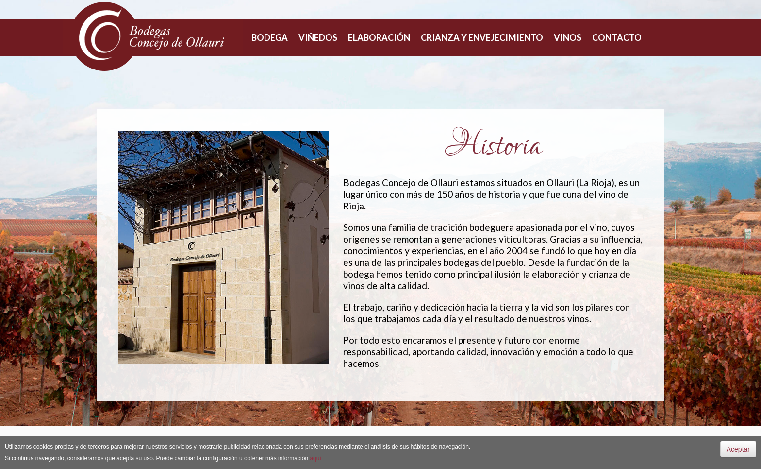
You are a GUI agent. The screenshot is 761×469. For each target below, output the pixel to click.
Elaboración (379, 37)
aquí (315, 458)
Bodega (269, 37)
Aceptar (738, 449)
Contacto (617, 37)
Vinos (567, 37)
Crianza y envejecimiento (482, 37)
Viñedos (317, 37)
